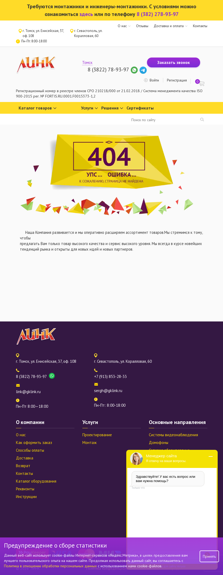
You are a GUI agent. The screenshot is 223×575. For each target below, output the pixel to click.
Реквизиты (25, 488)
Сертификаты (140, 108)
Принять (209, 556)
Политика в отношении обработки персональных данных (51, 566)
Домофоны (158, 442)
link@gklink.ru (28, 391)
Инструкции (26, 496)
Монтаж (89, 442)
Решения (112, 108)
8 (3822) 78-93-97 (108, 69)
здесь (86, 14)
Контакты (200, 25)
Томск (87, 62)
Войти (154, 80)
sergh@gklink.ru (108, 390)
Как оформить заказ (34, 442)
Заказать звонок (173, 62)
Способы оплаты (30, 450)
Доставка (24, 457)
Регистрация (177, 80)
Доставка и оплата (169, 25)
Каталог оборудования (36, 481)
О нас (122, 25)
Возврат (23, 465)
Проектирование (97, 434)
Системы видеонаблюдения (173, 434)
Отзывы (142, 25)
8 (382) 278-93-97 (158, 14)
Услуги (89, 108)
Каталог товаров (38, 108)
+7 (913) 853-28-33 (110, 376)
